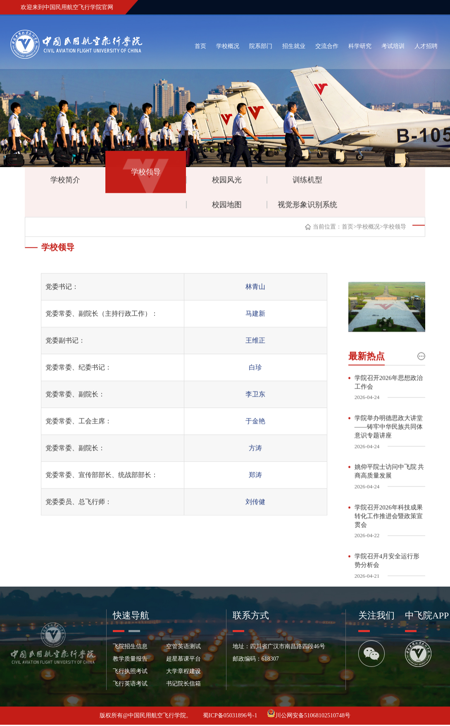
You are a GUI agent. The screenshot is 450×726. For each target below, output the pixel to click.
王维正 (255, 353)
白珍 (255, 379)
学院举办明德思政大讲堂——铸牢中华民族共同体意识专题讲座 (389, 444)
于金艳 (255, 433)
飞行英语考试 (130, 685)
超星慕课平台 (183, 660)
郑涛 (255, 487)
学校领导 (146, 174)
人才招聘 (426, 46)
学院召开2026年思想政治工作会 (389, 399)
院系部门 (260, 46)
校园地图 (227, 207)
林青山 (255, 299)
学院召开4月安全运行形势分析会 (387, 578)
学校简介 (65, 182)
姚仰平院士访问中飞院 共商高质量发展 (389, 488)
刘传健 (255, 514)
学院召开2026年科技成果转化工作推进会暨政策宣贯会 (389, 534)
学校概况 (227, 46)
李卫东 (255, 406)
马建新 (255, 326)
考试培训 (393, 46)
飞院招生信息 (130, 648)
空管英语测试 (183, 648)
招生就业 (293, 46)
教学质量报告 (130, 660)
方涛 (255, 460)
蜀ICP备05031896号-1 (231, 717)
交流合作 (326, 46)
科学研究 (359, 46)
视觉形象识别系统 (307, 207)
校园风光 (227, 182)
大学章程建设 (183, 672)
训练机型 (307, 182)
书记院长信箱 (183, 685)
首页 (200, 46)
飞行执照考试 (130, 672)
